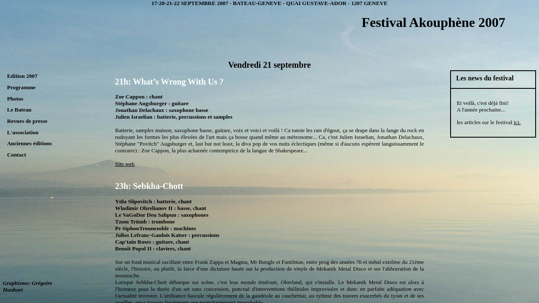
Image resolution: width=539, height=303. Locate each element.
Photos (15, 99)
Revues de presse (27, 121)
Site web (124, 164)
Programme (21, 87)
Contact (16, 155)
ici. (517, 122)
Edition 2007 (22, 76)
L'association (23, 132)
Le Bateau (19, 109)
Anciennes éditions (29, 143)
